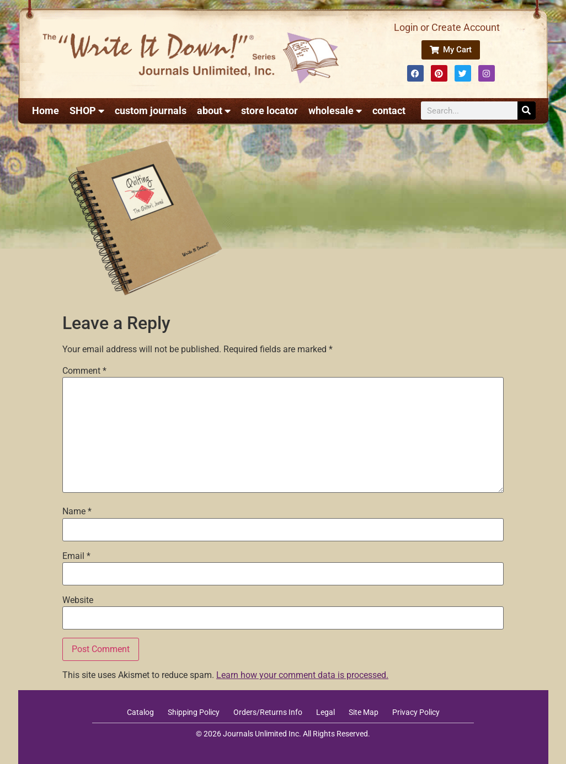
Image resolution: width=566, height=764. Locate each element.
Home (45, 110)
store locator (269, 110)
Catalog (140, 712)
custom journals (150, 110)
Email (76, 556)
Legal (325, 712)
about (214, 110)
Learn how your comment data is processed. (302, 675)
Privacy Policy (416, 712)
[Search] (526, 110)
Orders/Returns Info (267, 712)
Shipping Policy (194, 712)
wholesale (335, 110)
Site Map (363, 712)
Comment (84, 371)
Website (77, 600)
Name (77, 511)
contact (388, 110)
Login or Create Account (447, 27)
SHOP (87, 110)
